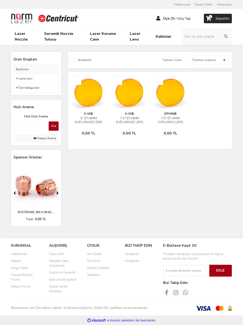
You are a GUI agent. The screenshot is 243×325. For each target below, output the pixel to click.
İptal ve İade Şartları (63, 280)
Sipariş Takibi (204, 4)
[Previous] (15, 193)
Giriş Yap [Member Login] (184, 18)
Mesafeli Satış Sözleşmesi (58, 263)
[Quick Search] (29, 125)
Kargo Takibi (19, 268)
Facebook (132, 254)
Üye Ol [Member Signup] (169, 18)
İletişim (16, 261)
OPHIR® (170, 114)
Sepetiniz (93, 275)
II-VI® (88, 114)
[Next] (57, 193)
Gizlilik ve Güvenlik (62, 272)
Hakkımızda (182, 4)
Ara (53, 126)
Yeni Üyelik (94, 254)
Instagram (132, 261)
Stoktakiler (85, 60)
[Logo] (45, 18)
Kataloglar (224, 4)
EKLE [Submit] (220, 270)
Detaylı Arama (45, 138)
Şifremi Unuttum (98, 268)
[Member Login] (158, 18)
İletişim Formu (21, 286)
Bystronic (22, 69)
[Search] (207, 36)
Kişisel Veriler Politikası (58, 288)
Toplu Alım (56, 254)
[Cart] (218, 18)
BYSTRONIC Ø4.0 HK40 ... (36, 212)
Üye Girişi (93, 261)
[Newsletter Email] (186, 271)
